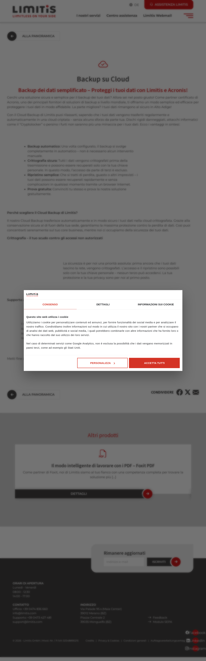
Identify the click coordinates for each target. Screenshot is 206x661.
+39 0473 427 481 (39, 617)
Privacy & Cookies (108, 640)
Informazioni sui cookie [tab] (156, 304)
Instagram (195, 648)
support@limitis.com (27, 622)
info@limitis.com (24, 613)
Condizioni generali (135, 640)
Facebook (195, 633)
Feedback (160, 617)
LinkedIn (195, 640)
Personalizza (102, 362)
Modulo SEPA (162, 622)
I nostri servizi (88, 16)
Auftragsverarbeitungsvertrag (168, 640)
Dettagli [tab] (103, 304)
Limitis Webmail (157, 16)
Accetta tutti (154, 362)
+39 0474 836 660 (35, 609)
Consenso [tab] (50, 304)
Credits (90, 640)
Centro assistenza (121, 16)
